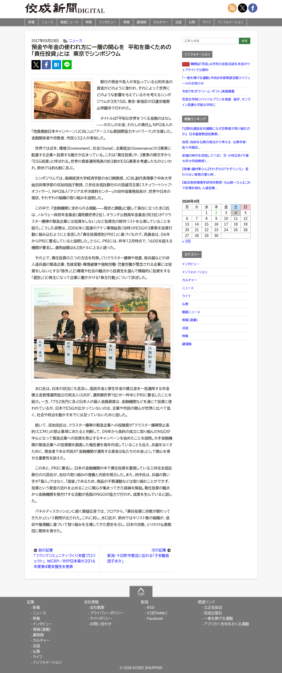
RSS (150, 607)
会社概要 (97, 607)
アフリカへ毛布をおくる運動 (226, 624)
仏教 (192, 22)
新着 (31, 22)
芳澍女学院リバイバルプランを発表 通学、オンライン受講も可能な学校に (216, 102)
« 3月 (186, 241)
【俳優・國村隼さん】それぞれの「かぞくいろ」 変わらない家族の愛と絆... (215, 171)
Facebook (155, 618)
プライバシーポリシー (107, 613)
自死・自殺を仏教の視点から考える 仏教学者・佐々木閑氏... (214, 144)
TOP (141, 591)
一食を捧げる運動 (218, 618)
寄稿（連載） (190, 320)
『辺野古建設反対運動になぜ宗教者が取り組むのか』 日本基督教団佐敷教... (216, 131)
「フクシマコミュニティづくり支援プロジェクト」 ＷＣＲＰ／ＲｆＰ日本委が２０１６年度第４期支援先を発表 (65, 558)
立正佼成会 (213, 607)
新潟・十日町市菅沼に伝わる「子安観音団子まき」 (139, 555)
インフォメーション (230, 22)
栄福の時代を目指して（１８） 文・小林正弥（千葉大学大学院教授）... (215, 158)
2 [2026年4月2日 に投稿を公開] (216, 213)
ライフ (206, 22)
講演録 (141, 22)
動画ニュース (69, 22)
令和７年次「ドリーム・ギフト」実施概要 (208, 91)
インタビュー (107, 22)
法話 (178, 22)
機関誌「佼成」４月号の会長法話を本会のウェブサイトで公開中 (216, 67)
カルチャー (160, 22)
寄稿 (126, 22)
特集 (89, 22)
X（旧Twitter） (157, 613)
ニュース (47, 22)
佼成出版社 (213, 613)
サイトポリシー (101, 618)
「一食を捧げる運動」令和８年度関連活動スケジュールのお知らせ (216, 80)
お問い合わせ (101, 624)
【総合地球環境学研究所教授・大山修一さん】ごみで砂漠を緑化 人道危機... (216, 185)
